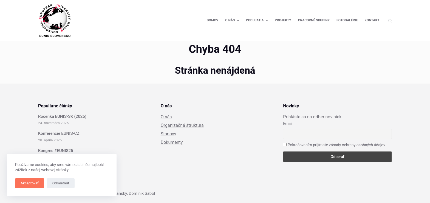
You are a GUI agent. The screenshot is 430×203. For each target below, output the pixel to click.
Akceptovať (30, 183)
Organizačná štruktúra (182, 125)
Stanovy (168, 133)
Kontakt (372, 20)
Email (288, 123)
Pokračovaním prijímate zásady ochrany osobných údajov (334, 145)
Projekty (283, 20)
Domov (213, 20)
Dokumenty (172, 142)
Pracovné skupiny (314, 20)
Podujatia (257, 20)
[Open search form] (390, 20)
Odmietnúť (60, 183)
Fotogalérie (347, 20)
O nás (233, 20)
